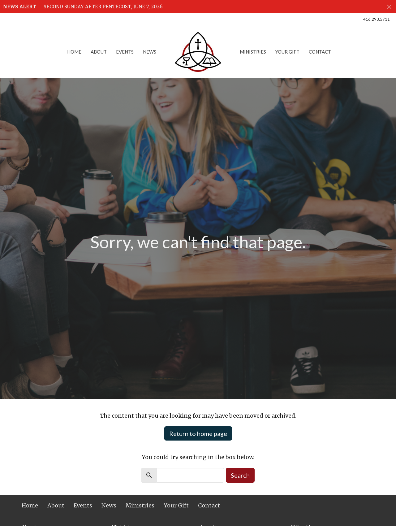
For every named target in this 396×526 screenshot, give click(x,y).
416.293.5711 (376, 19)
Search (240, 475)
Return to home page (198, 433)
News (149, 51)
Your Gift (287, 51)
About (99, 51)
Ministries (253, 51)
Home (74, 51)
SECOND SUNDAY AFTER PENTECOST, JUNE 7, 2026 (103, 7)
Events (125, 51)
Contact (320, 51)
